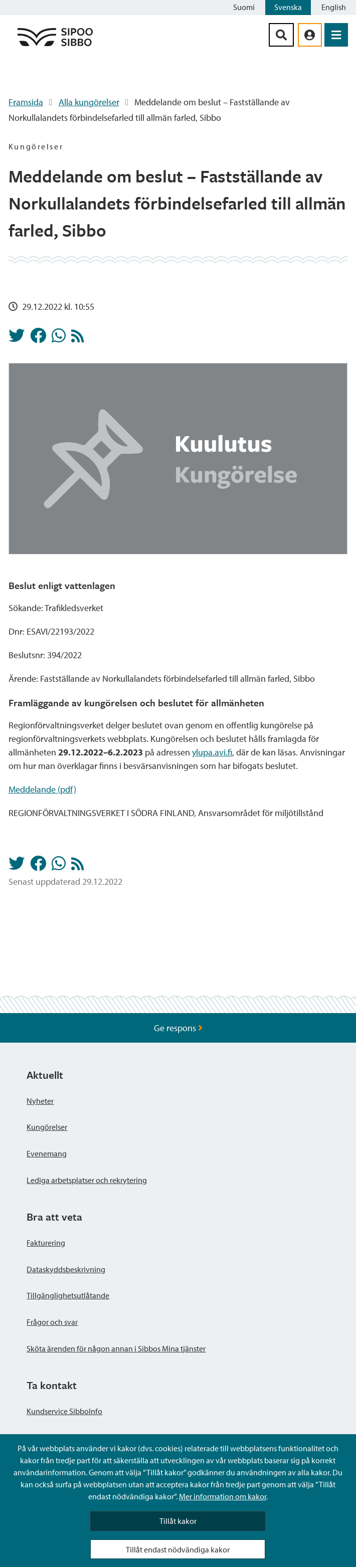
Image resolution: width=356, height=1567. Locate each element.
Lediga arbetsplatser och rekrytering (87, 1180)
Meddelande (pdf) (42, 789)
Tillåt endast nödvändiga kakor (178, 1549)
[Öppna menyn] (336, 35)
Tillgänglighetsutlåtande (68, 1295)
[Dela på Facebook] (38, 338)
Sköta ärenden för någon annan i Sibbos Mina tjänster (116, 1348)
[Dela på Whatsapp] (59, 338)
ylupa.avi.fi (212, 752)
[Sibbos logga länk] (55, 45)
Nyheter (40, 1101)
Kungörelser (47, 1127)
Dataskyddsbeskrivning (66, 1269)
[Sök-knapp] (281, 35)
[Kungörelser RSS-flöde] (77, 338)
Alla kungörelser (89, 102)
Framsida (26, 102)
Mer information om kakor (222, 1496)
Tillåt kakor (178, 1521)
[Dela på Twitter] (17, 338)
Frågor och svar (52, 1322)
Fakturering (46, 1243)
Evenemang (47, 1153)
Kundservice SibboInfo (64, 1411)
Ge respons (178, 1028)
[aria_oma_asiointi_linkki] (310, 35)
